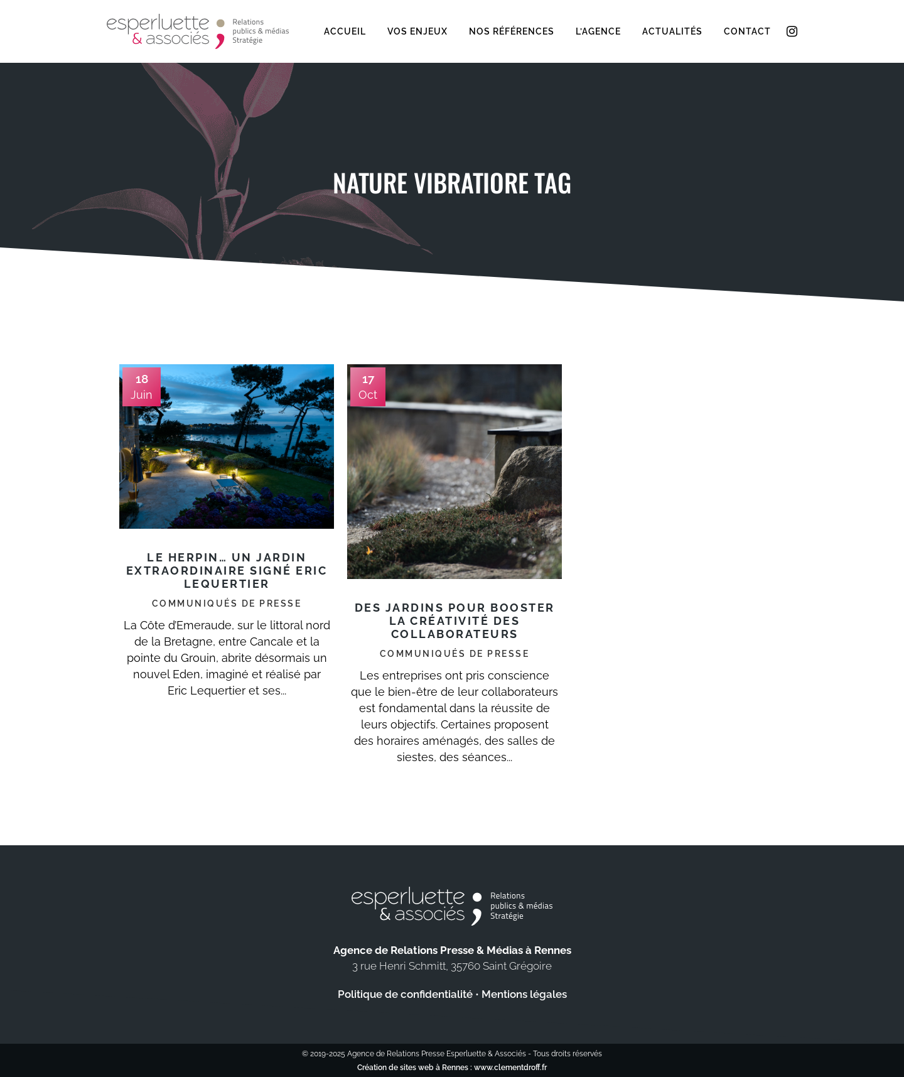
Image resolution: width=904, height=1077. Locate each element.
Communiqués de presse (227, 603)
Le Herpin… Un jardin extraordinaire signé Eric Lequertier (227, 570)
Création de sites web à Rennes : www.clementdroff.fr (452, 1067)
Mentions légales (524, 994)
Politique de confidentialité (405, 994)
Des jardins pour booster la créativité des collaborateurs (455, 621)
